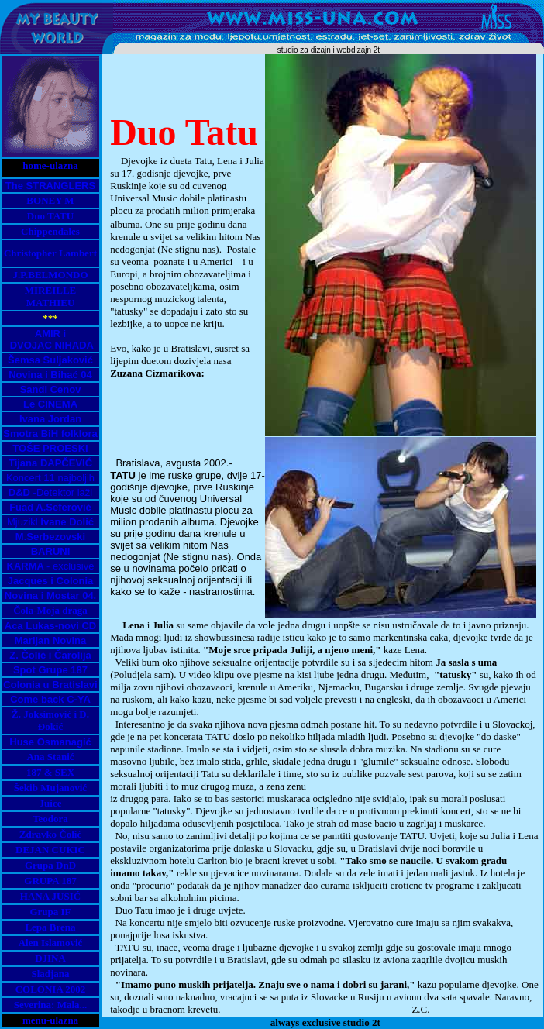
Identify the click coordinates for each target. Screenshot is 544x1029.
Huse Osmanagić (50, 742)
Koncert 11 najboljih (50, 478)
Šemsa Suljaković (50, 360)
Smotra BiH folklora (50, 433)
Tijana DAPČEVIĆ (50, 463)
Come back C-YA (50, 699)
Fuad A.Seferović (50, 507)
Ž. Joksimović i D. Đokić (50, 720)
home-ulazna (50, 165)
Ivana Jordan (50, 419)
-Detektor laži (50, 492)
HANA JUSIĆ (50, 896)
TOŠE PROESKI (50, 448)
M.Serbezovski (50, 536)
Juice (51, 803)
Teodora (50, 818)
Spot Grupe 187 (50, 670)
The (15, 185)
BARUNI (51, 551)
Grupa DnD (50, 865)
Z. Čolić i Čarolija (50, 655)
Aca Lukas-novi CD (50, 626)
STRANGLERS (61, 185)
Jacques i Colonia (51, 581)
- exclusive (51, 566)
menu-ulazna (50, 1020)
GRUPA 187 (50, 880)
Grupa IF (50, 911)
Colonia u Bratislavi (50, 684)
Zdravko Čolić (50, 834)
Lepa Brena (50, 927)
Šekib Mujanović (50, 787)
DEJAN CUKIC (50, 849)
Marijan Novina (50, 640)
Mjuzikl (50, 522)
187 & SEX (50, 772)
